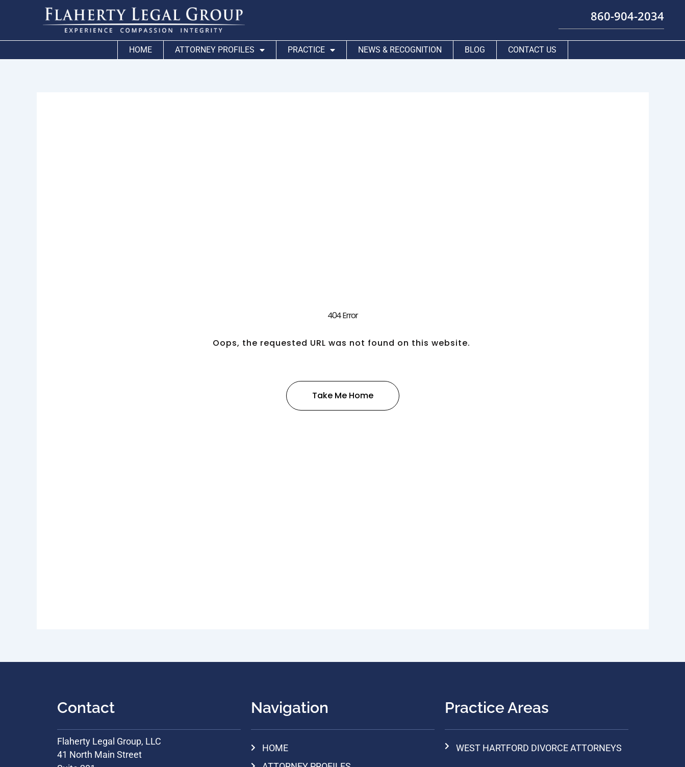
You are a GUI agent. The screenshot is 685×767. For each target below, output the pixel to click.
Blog (475, 47)
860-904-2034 (610, 13)
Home (140, 47)
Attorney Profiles (220, 47)
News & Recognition (400, 47)
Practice (311, 47)
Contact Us (532, 47)
